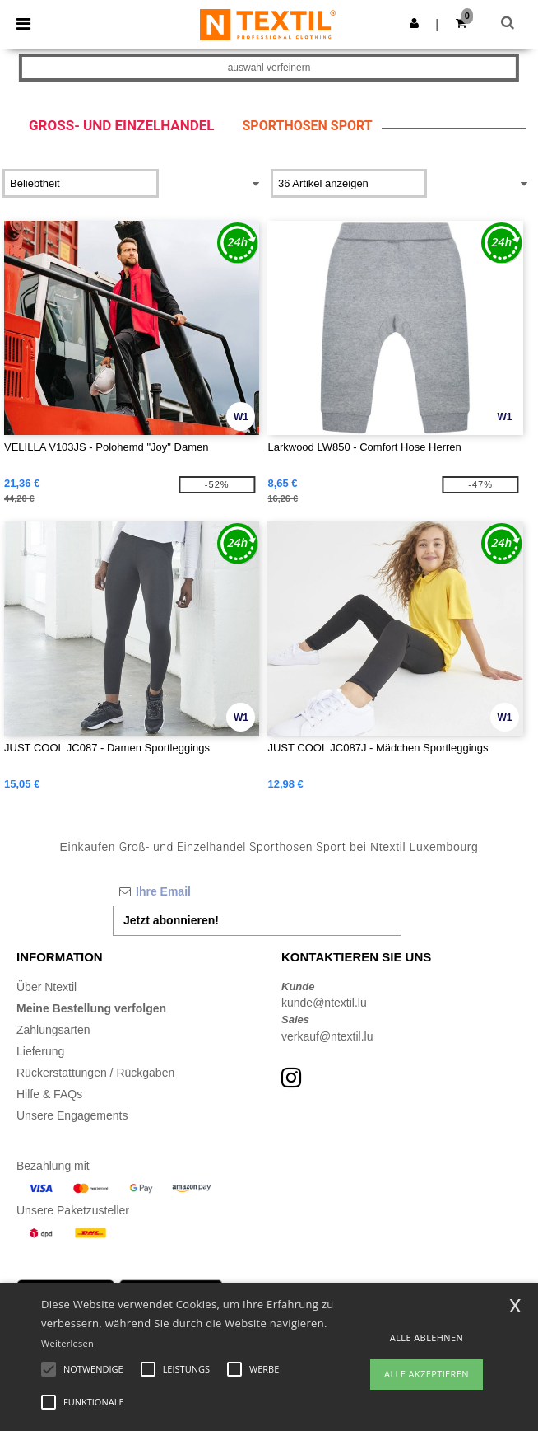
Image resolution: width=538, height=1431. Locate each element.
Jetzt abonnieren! (171, 920)
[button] (414, 23)
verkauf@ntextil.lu (327, 1036)
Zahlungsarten (53, 1029)
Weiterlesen (67, 1343)
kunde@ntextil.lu (324, 1002)
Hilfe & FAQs (49, 1094)
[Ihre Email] (257, 891)
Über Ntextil (46, 987)
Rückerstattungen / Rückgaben (95, 1072)
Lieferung (40, 1051)
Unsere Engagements (72, 1115)
